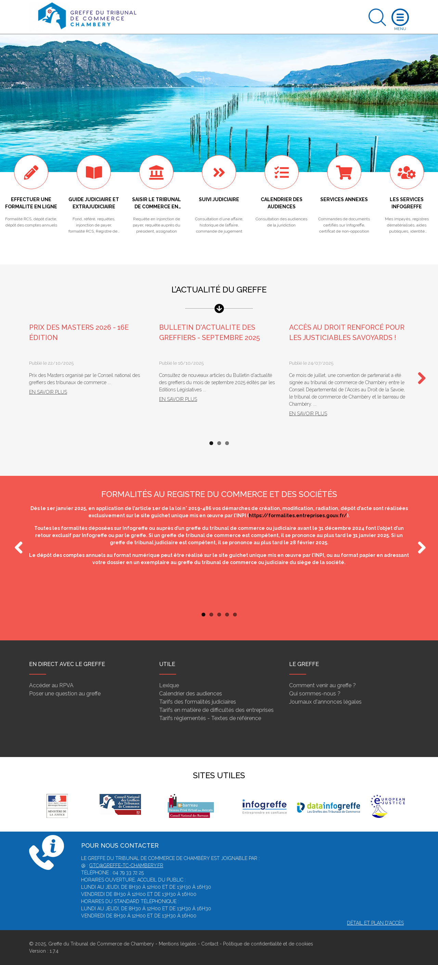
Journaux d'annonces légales (325, 702)
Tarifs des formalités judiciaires (197, 702)
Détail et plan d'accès (375, 923)
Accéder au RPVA (51, 685)
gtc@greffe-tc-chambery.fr (126, 865)
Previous (19, 548)
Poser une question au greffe (65, 693)
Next (419, 379)
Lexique (169, 685)
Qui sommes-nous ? (314, 693)
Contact (209, 944)
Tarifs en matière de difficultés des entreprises (216, 710)
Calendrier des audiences (190, 693)
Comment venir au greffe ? (322, 685)
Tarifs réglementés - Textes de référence (210, 718)
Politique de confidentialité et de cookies (268, 944)
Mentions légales (177, 944)
